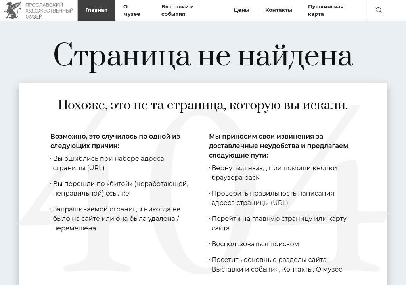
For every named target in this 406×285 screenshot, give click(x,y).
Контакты (278, 10)
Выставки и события (177, 10)
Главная (97, 10)
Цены (241, 10)
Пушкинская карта (326, 10)
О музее (131, 10)
